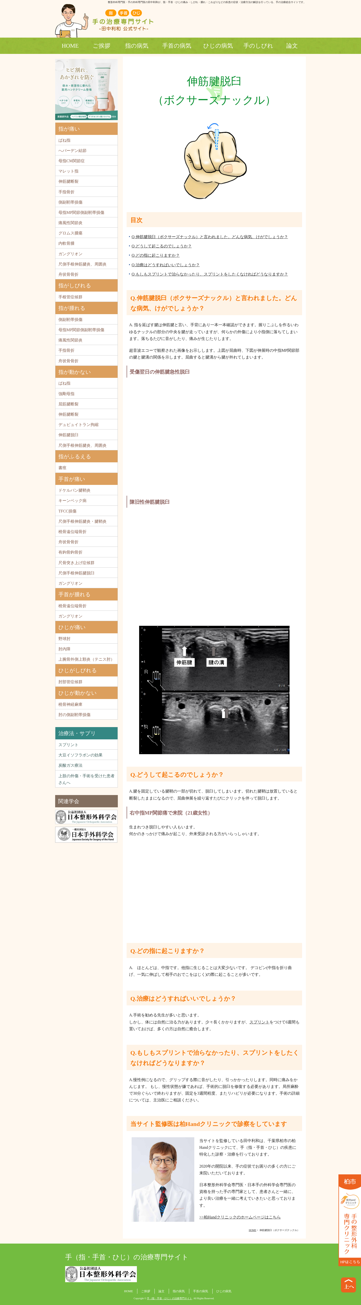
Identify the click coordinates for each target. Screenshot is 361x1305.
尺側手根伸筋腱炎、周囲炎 (82, 264)
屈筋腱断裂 (68, 404)
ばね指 (64, 140)
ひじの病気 (218, 46)
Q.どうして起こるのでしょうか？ (162, 246)
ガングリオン (70, 254)
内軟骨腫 (66, 243)
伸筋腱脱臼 (68, 435)
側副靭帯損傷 (70, 202)
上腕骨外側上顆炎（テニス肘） (86, 659)
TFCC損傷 (67, 511)
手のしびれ (258, 46)
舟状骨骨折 (68, 274)
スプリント (259, 1022)
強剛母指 (66, 394)
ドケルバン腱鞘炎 (74, 490)
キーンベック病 (72, 500)
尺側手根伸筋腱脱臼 (76, 573)
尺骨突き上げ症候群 (76, 563)
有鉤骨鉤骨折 (70, 552)
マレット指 (68, 171)
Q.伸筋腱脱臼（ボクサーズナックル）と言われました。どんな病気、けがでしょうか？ (210, 237)
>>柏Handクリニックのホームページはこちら (240, 1217)
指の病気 (136, 46)
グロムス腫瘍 (70, 233)
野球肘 (64, 639)
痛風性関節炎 (70, 223)
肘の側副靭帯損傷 (74, 715)
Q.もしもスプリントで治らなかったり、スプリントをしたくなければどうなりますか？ (210, 274)
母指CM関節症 (71, 161)
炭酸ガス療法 (70, 765)
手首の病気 (176, 46)
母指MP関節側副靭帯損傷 (81, 212)
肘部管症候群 (70, 682)
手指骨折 (66, 192)
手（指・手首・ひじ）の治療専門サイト (127, 1257)
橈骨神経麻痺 (70, 704)
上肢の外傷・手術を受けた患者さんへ (86, 779)
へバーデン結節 (72, 150)
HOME (70, 46)
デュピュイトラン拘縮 (78, 424)
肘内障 (64, 649)
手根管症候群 (70, 297)
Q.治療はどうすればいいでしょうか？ (166, 265)
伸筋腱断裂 (68, 181)
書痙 (62, 468)
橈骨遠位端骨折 (72, 532)
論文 (292, 46)
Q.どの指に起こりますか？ (156, 255)
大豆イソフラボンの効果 (80, 755)
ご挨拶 (101, 46)
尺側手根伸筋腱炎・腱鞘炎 (82, 521)
